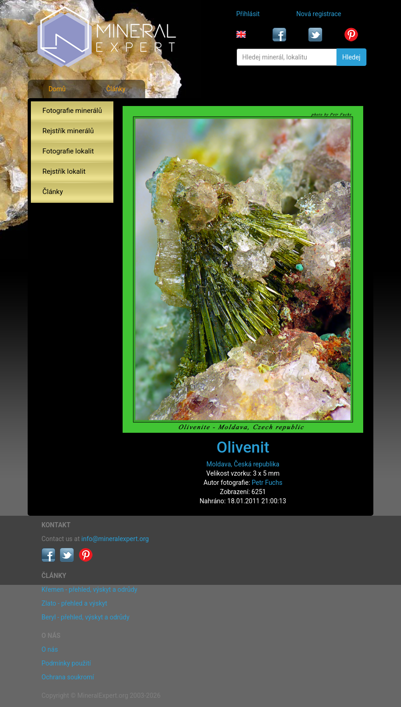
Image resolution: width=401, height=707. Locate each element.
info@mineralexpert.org (115, 538)
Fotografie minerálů (72, 110)
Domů (56, 89)
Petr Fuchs (267, 482)
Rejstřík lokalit (64, 171)
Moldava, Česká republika (242, 464)
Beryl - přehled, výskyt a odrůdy (85, 617)
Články (115, 89)
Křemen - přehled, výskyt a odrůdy (89, 589)
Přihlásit (248, 14)
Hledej (351, 57)
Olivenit (243, 447)
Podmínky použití (66, 663)
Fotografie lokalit (68, 151)
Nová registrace (319, 14)
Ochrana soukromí (67, 677)
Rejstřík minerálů (68, 131)
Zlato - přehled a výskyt (74, 603)
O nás (49, 649)
